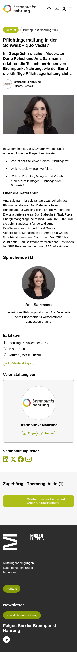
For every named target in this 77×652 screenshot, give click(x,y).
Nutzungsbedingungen (18, 563)
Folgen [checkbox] (29, 433)
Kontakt (11, 588)
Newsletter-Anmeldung (22, 615)
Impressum (10, 572)
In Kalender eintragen (18, 363)
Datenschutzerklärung (18, 567)
